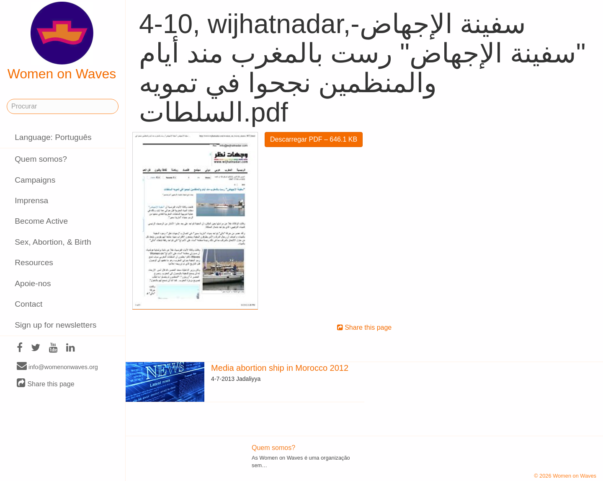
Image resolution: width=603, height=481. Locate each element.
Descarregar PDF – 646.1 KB (313, 139)
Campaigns (35, 180)
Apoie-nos (33, 283)
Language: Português (53, 137)
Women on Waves (62, 41)
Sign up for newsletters (55, 325)
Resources (34, 262)
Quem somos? (41, 159)
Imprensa (31, 200)
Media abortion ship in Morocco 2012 (279, 367)
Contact (28, 304)
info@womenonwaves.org (57, 366)
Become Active (41, 221)
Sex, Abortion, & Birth (53, 242)
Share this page (46, 383)
